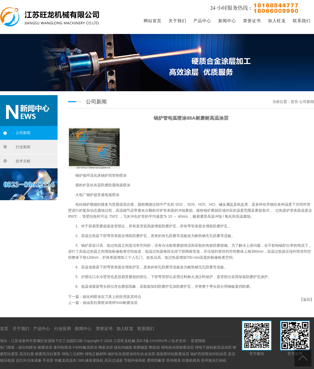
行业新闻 (23, 147)
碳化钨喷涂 (27, 347)
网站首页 (152, 21)
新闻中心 (227, 21)
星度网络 (198, 341)
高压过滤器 (113, 360)
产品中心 (202, 21)
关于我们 (177, 21)
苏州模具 (173, 360)
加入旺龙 (277, 21)
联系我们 (302, 21)
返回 (306, 300)
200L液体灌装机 (90, 360)
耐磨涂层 (45, 347)
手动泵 (47, 360)
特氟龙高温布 (65, 360)
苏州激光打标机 (214, 360)
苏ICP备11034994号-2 (153, 341)
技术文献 (23, 161)
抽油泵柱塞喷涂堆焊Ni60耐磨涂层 (110, 303)
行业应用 (62, 328)
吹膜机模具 (191, 360)
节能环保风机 (135, 360)
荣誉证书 (252, 21)
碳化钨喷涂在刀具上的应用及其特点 (112, 297)
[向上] (302, 357)
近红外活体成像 (28, 360)
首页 (4, 328)
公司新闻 (23, 133)
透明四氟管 (156, 360)
